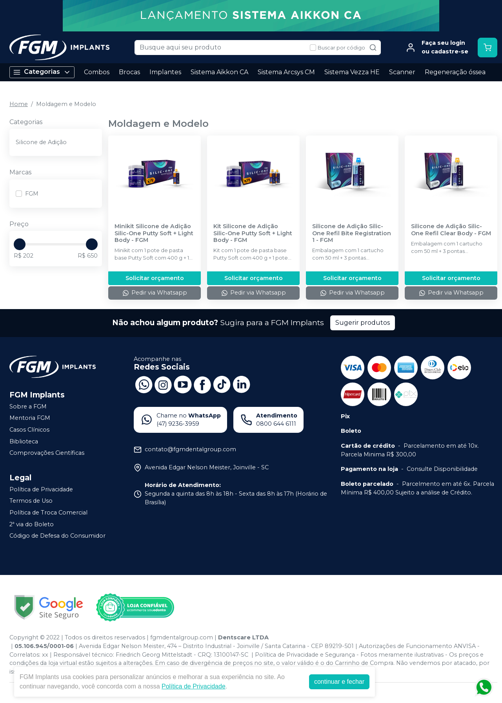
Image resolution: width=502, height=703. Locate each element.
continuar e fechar (339, 681)
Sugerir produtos (362, 322)
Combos (96, 72)
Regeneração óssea (455, 72)
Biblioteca (23, 441)
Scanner (402, 72)
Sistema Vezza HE (352, 72)
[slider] (19, 244)
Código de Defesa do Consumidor (57, 535)
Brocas (129, 72)
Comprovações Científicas (46, 452)
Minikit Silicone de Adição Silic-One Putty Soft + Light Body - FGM (154, 233)
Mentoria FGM (29, 417)
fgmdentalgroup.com (181, 637)
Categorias (42, 72)
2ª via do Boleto (31, 524)
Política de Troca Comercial (48, 512)
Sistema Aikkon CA (219, 72)
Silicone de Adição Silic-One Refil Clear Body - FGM (451, 229)
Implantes (165, 72)
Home (18, 104)
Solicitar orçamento (155, 278)
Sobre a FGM (28, 406)
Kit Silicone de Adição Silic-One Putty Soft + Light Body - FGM (252, 233)
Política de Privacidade (41, 489)
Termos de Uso (31, 501)
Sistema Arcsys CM (286, 72)
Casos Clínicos (29, 429)
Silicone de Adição (41, 142)
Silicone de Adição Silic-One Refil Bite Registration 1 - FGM (351, 233)
